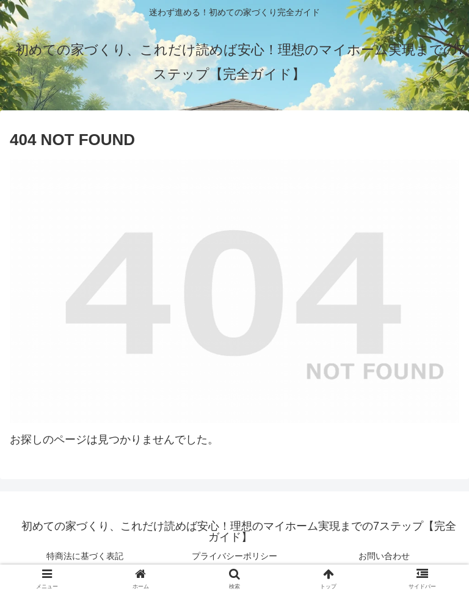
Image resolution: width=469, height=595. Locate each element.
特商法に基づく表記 (84, 556)
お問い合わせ (384, 556)
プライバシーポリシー (234, 556)
